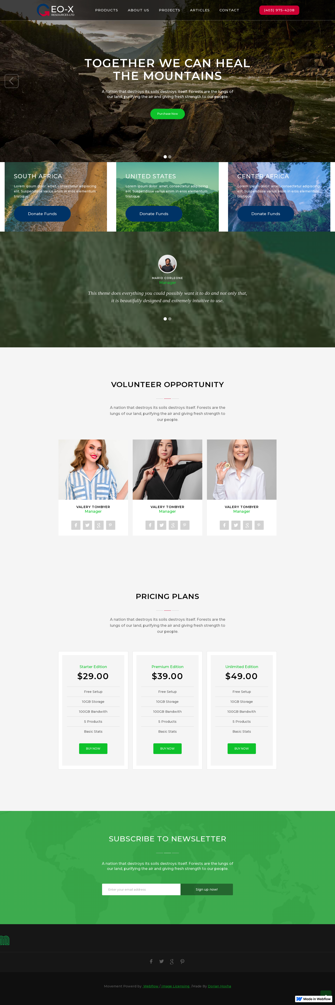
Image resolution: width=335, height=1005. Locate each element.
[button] (12, 81)
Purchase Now (167, 114)
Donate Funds (42, 213)
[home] (55, 10)
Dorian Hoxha (219, 986)
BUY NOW (93, 748)
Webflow (150, 986)
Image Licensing (175, 986)
